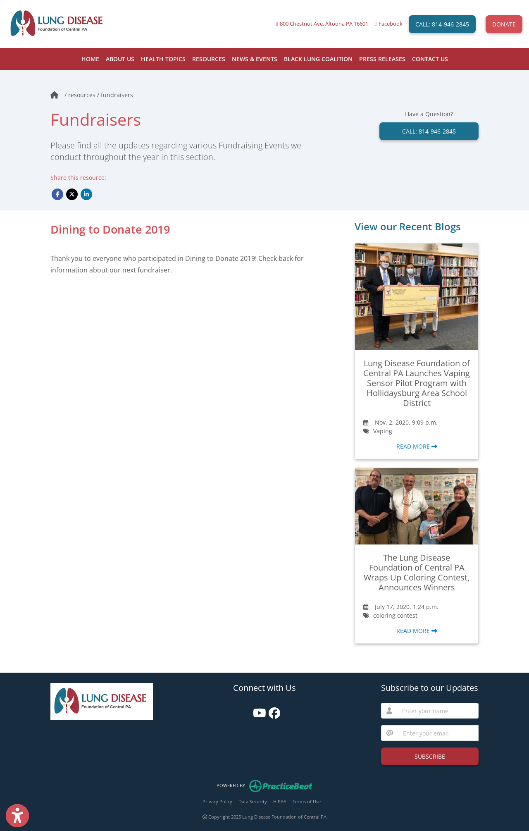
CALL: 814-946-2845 (442, 24)
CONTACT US (430, 59)
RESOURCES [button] (208, 59)
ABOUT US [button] (120, 59)
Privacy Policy (217, 801)
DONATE (504, 24)
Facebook (391, 23)
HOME (90, 59)
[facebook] (272, 710)
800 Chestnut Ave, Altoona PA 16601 (324, 23)
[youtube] (256, 710)
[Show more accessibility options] (17, 816)
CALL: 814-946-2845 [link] (429, 131)
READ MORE (416, 446)
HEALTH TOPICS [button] (163, 59)
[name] (438, 711)
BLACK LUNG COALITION (318, 59)
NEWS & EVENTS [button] (254, 59)
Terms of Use (307, 801)
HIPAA (279, 801)
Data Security (252, 801)
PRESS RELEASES (382, 59)
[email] (438, 733)
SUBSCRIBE (430, 756)
